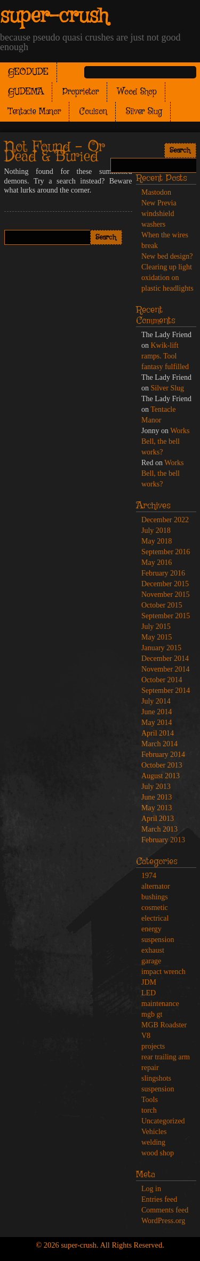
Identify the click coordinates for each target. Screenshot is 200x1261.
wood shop (157, 1153)
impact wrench (163, 972)
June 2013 (156, 797)
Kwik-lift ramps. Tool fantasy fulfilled (165, 356)
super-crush (54, 16)
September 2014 (165, 691)
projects (153, 1046)
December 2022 (165, 520)
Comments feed (164, 1210)
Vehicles (153, 1132)
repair (150, 1068)
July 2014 (156, 701)
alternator (155, 886)
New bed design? (167, 256)
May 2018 (156, 541)
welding (153, 1142)
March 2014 (159, 744)
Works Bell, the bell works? (165, 441)
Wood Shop (137, 92)
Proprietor (80, 92)
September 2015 (165, 616)
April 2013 (157, 819)
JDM (148, 982)
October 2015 (161, 605)
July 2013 (156, 787)
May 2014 (156, 723)
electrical (155, 918)
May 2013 (156, 808)
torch (149, 1110)
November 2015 (165, 594)
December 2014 (165, 659)
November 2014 (165, 669)
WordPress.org (163, 1221)
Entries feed (159, 1199)
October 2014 (161, 680)
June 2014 (156, 712)
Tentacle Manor (34, 111)
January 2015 (161, 648)
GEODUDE (28, 72)
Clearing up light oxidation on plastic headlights (167, 277)
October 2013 (161, 765)
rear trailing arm (165, 1057)
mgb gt (151, 1014)
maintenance (160, 1004)
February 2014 (163, 755)
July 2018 (156, 530)
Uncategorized (163, 1121)
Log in (151, 1189)
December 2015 (165, 584)
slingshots (156, 1078)
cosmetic (154, 908)
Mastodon (156, 192)
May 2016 (156, 562)
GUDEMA (26, 92)
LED (148, 993)
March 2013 (159, 829)
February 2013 (163, 840)
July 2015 (156, 626)
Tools (149, 1100)
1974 (148, 876)
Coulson (93, 111)
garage (151, 961)
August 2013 (160, 776)
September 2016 (165, 552)
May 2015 (156, 637)
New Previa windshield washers (159, 213)
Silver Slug (144, 111)
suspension (157, 1089)
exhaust (152, 950)
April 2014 (157, 733)
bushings (154, 897)
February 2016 (163, 573)
